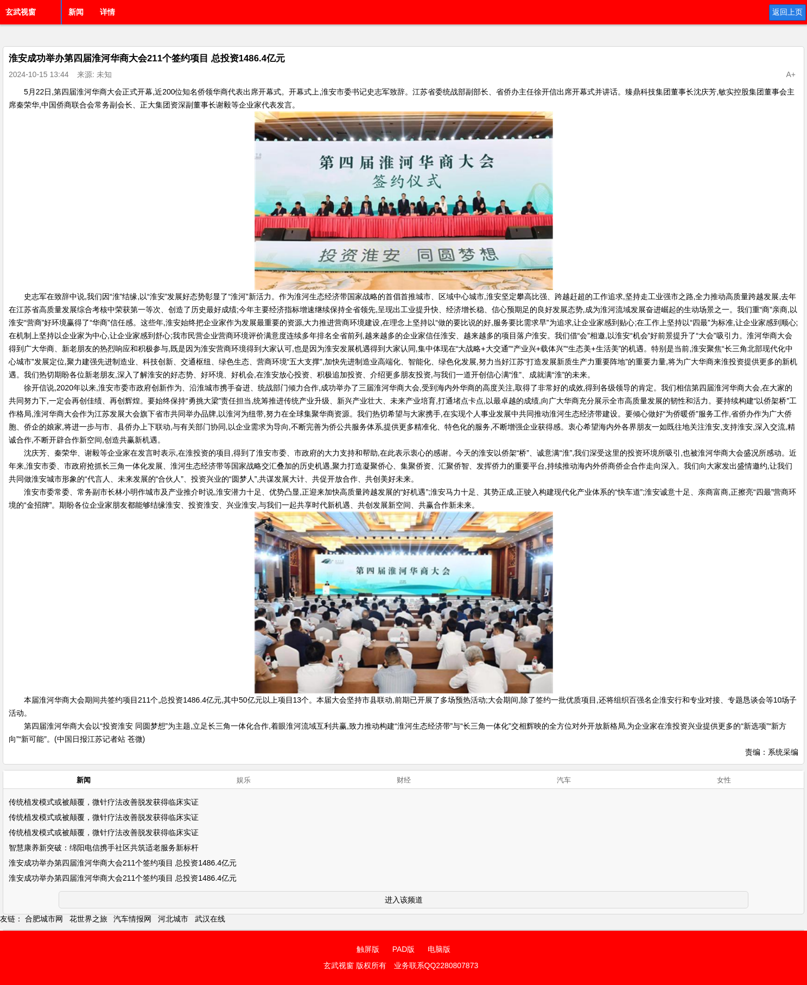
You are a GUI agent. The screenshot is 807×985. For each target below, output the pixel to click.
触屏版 (368, 949)
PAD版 (403, 949)
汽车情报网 (132, 918)
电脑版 (439, 949)
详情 (107, 12)
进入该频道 (404, 899)
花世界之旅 (88, 918)
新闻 (76, 12)
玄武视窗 (20, 12)
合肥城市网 (44, 918)
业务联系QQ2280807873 (436, 965)
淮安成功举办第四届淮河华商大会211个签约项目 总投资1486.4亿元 (123, 862)
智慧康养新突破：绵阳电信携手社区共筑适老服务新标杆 (104, 847)
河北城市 (173, 918)
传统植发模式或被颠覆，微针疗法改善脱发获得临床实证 (104, 802)
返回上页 (787, 12)
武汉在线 (210, 918)
